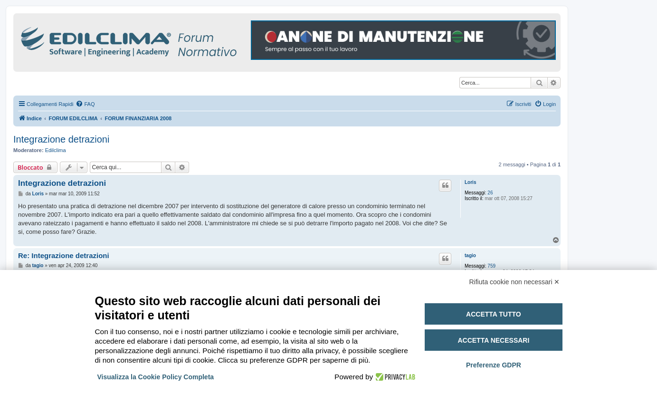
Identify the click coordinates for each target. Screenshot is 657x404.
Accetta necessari (493, 340)
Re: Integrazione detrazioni (63, 255)
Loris (470, 182)
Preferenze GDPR (493, 365)
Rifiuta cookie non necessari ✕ (514, 282)
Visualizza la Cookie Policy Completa (155, 377)
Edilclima (55, 150)
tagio (470, 255)
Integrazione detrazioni (61, 139)
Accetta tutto (493, 314)
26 (490, 192)
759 (491, 266)
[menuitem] (85, 104)
